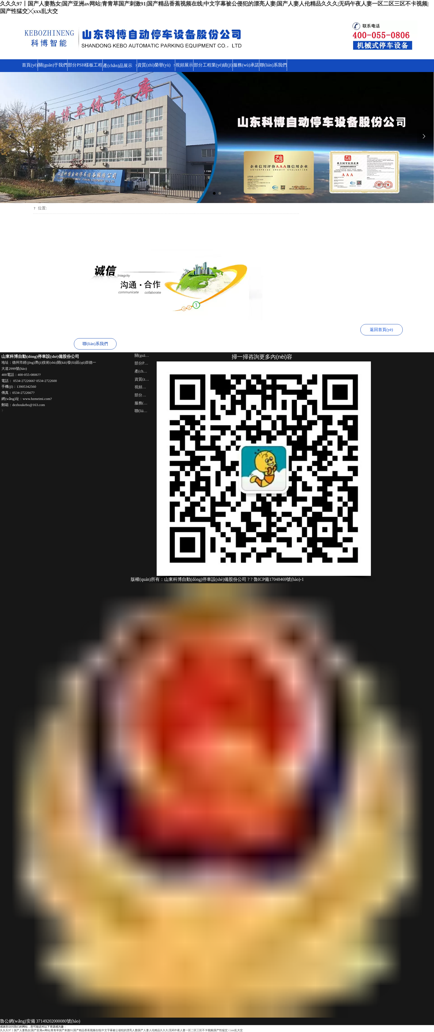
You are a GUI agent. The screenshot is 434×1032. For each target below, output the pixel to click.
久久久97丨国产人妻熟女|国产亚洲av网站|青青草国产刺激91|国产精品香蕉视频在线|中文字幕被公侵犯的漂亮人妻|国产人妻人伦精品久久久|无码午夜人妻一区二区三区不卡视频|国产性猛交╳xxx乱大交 (121, 1029)
